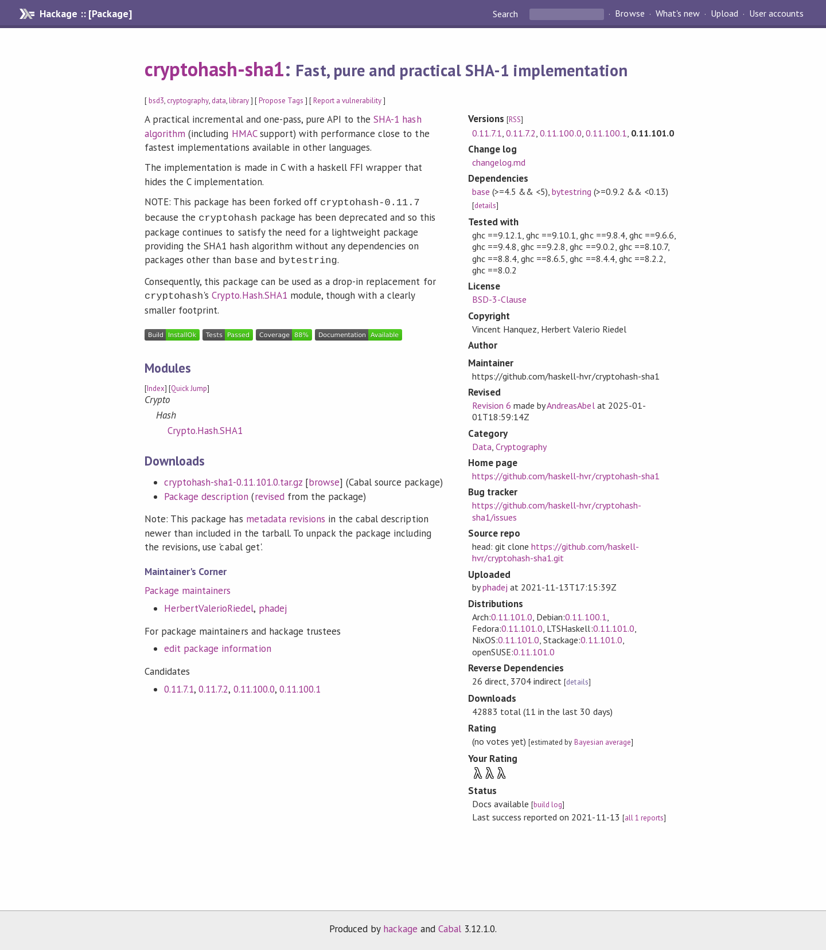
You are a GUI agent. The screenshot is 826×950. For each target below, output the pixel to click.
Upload (724, 13)
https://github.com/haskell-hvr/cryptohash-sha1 (566, 476)
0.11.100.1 (300, 684)
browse (324, 477)
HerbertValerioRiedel (209, 603)
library (239, 100)
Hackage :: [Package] (85, 14)
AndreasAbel (570, 405)
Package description (206, 492)
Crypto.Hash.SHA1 (249, 292)
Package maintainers (188, 586)
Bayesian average (602, 742)
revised (270, 492)
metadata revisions (285, 514)
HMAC (244, 133)
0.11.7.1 (179, 684)
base (481, 191)
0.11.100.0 (254, 684)
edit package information (217, 644)
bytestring (571, 191)
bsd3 (156, 100)
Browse (629, 13)
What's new (678, 13)
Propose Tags (281, 100)
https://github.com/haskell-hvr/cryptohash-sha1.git (555, 552)
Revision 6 (491, 405)
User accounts (776, 13)
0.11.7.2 (213, 684)
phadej (273, 603)
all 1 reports (644, 818)
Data (482, 446)
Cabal (449, 928)
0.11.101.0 (511, 617)
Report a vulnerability (347, 100)
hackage (400, 928)
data (219, 100)
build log (547, 805)
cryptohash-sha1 (215, 68)
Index (156, 384)
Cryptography (521, 446)
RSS (515, 119)
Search (506, 13)
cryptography (187, 100)
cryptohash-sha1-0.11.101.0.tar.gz (233, 477)
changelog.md (498, 162)
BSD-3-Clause (499, 299)
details (485, 205)
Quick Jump (189, 384)
